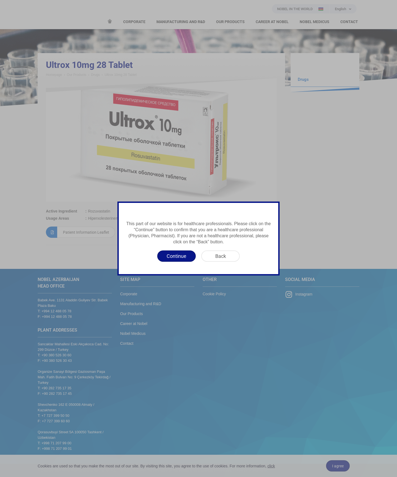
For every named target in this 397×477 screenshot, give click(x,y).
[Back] (220, 256)
